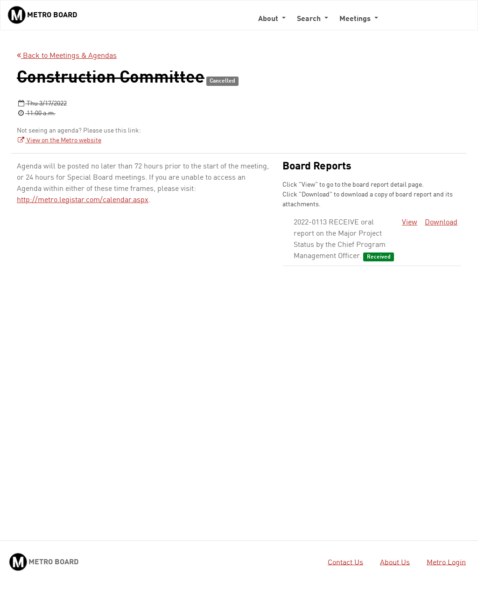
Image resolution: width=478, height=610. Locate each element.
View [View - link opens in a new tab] (409, 222)
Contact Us (345, 562)
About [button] (269, 19)
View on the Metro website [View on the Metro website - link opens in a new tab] (59, 140)
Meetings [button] (356, 19)
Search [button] (310, 19)
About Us (395, 562)
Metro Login (446, 562)
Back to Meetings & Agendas (67, 56)
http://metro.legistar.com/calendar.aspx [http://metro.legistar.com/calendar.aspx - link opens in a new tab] (82, 200)
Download (441, 222)
